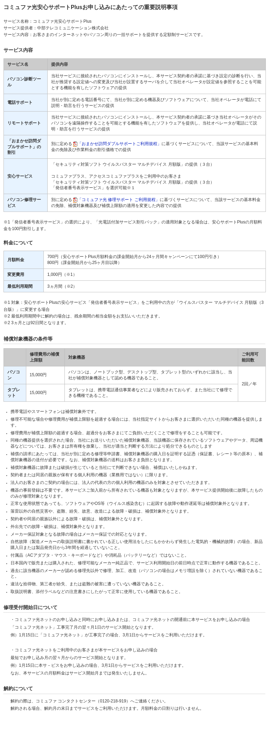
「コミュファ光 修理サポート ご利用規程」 (118, 199)
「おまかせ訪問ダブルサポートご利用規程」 (119, 143)
